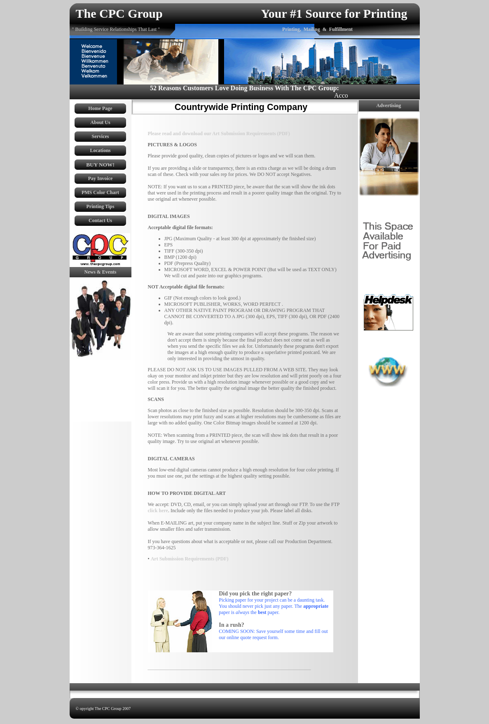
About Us (100, 122)
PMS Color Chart (100, 192)
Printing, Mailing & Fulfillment (317, 29)
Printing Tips (101, 206)
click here (158, 510)
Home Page (100, 108)
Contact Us (100, 220)
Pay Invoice (100, 178)
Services (100, 136)
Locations (100, 150)
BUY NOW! (100, 165)
